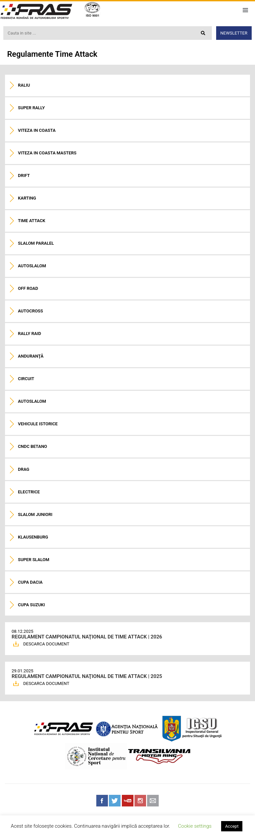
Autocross (30, 310)
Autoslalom (32, 265)
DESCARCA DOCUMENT (46, 643)
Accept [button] (232, 826)
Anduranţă (30, 356)
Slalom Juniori (35, 514)
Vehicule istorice (38, 423)
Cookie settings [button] (195, 826)
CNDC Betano (32, 446)
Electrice (29, 491)
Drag (23, 469)
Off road (28, 288)
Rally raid (29, 333)
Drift (24, 175)
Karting (27, 198)
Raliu (24, 85)
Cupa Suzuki (31, 604)
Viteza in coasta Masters (47, 152)
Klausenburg (33, 537)
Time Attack (31, 220)
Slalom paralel (36, 243)
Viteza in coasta (36, 130)
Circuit (26, 378)
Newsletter (233, 33)
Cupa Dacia (30, 582)
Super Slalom (33, 559)
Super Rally (31, 107)
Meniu (245, 10)
